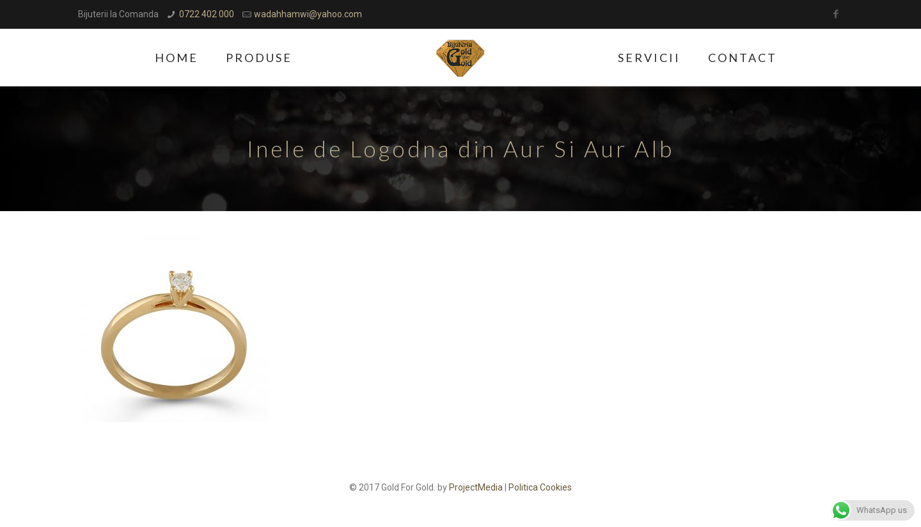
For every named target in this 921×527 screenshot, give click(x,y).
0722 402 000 (206, 14)
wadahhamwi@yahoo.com (308, 14)
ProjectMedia (476, 487)
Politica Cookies (540, 487)
